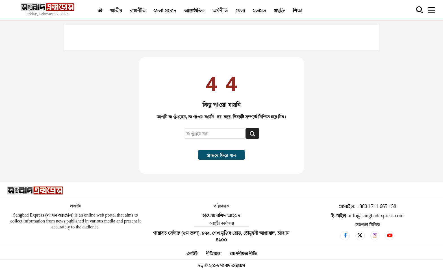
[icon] (345, 235)
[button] (420, 10)
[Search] (252, 133)
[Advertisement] (221, 37)
